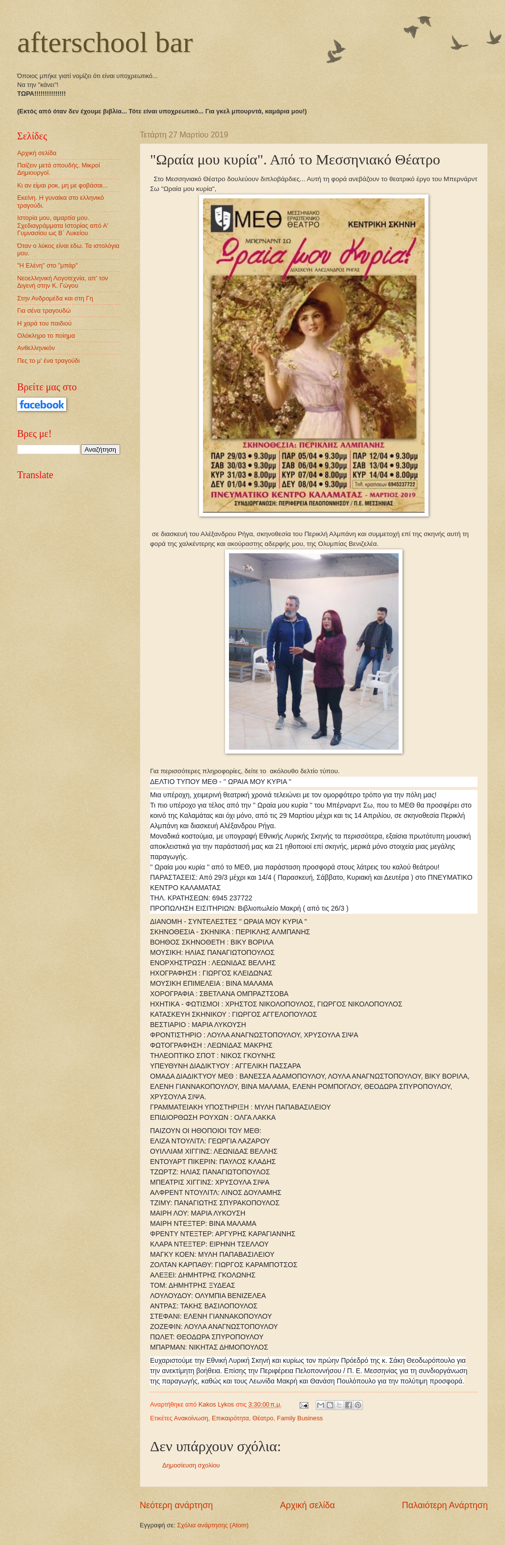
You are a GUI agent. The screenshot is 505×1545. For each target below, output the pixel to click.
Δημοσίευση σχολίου (191, 1465)
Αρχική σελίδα (307, 1505)
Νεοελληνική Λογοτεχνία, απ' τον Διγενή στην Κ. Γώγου (62, 281)
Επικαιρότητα (230, 1418)
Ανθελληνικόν (36, 348)
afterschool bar (105, 42)
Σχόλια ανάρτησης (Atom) (213, 1525)
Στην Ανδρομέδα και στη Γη (55, 298)
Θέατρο (263, 1418)
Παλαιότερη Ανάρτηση (445, 1505)
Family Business (300, 1418)
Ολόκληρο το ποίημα (46, 335)
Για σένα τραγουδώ (44, 310)
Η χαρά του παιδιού (44, 323)
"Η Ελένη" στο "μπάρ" (47, 265)
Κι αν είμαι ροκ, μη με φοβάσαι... (62, 185)
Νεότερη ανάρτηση (176, 1505)
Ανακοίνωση (191, 1418)
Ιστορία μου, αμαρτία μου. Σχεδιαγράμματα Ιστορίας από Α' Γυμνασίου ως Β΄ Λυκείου (62, 225)
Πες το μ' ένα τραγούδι (48, 360)
